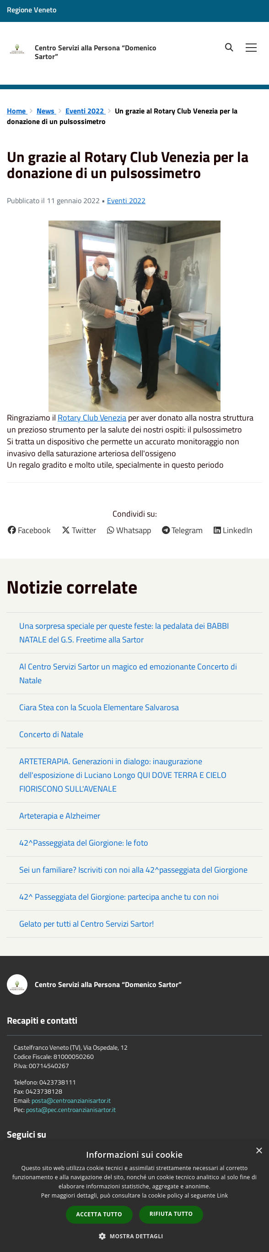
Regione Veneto (31, 9)
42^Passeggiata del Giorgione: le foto (83, 842)
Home (17, 110)
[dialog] (134, 1196)
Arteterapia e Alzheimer (59, 815)
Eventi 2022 (85, 110)
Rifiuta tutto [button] (171, 1214)
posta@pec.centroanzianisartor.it (71, 1109)
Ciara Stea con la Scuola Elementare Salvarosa (99, 707)
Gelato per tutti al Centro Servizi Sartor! (86, 923)
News (46, 110)
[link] (92, 417)
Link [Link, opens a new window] (222, 1195)
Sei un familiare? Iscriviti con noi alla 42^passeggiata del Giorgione (133, 869)
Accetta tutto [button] (99, 1214)
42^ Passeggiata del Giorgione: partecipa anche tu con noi (119, 896)
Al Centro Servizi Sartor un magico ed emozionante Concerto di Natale (128, 673)
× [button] (258, 1151)
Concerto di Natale (51, 734)
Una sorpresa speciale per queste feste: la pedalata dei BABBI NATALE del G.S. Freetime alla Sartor (124, 633)
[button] (134, 1235)
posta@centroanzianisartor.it (71, 1100)
